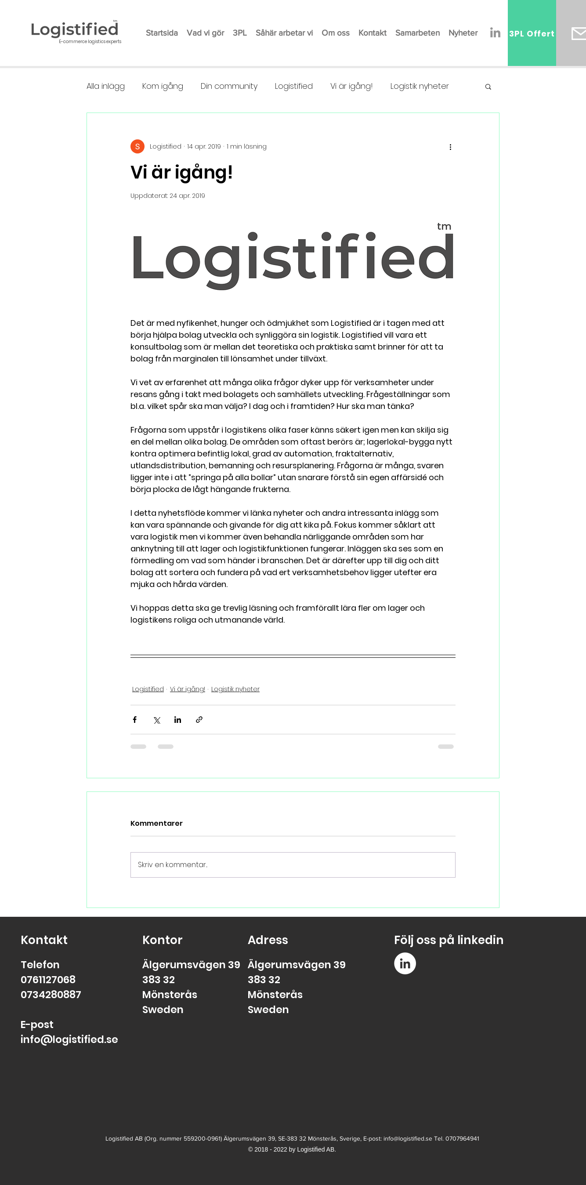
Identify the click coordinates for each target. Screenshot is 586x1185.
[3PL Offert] (532, 33)
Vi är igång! (351, 85)
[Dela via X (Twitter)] (156, 719)
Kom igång (162, 85)
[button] (488, 86)
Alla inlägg (106, 85)
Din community (229, 85)
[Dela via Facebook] (134, 719)
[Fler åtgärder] (450, 146)
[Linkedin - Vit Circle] (405, 963)
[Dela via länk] (199, 719)
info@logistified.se (69, 1039)
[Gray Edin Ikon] (495, 32)
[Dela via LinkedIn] (178, 719)
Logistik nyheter (420, 85)
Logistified (294, 85)
